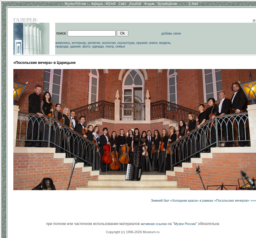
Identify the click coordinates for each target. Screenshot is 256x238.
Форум (149, 3)
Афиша (97, 3)
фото (86, 46)
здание (75, 46)
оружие (141, 43)
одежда (97, 46)
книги (153, 43)
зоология (109, 43)
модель (165, 43)
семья (120, 46)
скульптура (126, 43)
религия (94, 43)
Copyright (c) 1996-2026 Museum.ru (133, 232)
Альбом (135, 3)
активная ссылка (154, 224)
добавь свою (171, 33)
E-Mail (193, 3)
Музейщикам (167, 3)
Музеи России (76, 3)
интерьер (79, 43)
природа (61, 46)
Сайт (122, 3)
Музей (111, 3)
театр (109, 46)
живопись (62, 43)
